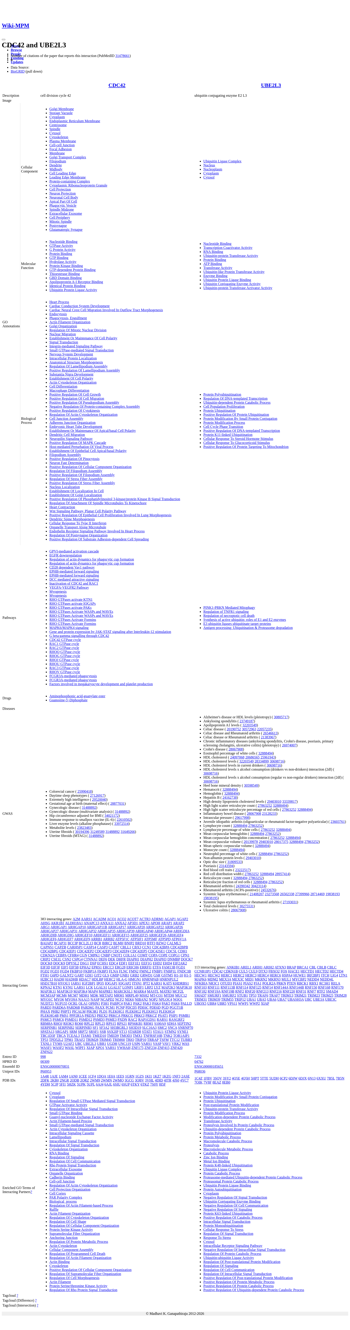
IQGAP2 (125, 983)
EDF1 (123, 963)
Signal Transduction (63, 342)
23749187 (247, 721)
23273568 (272, 894)
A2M (76, 919)
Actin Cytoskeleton (63, 1246)
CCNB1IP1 (202, 971)
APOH (155, 923)
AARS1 (86, 919)
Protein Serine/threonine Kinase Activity (78, 1286)
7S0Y (154, 1084)
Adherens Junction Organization (72, 422)
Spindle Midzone (61, 209)
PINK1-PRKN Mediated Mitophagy (229, 607)
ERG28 (120, 967)
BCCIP (73, 943)
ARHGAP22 (155, 927)
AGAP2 (182, 919)
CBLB (321, 967)
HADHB (71, 979)
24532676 (268, 890)
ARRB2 (109, 939)
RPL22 (89, 1023)
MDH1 (84, 995)
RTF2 (321, 991)
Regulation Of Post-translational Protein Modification (241, 1262)
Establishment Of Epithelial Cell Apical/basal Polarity (88, 451)
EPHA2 (85, 967)
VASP (157, 1044)
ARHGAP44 (163, 931)
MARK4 (139, 991)
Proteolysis (211, 1145)
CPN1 (185, 955)
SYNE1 (182, 1032)
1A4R (44, 1076)
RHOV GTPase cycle (64, 672)
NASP (94, 999)
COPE (163, 955)
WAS (185, 1044)
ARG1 (45, 927)
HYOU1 (64, 983)
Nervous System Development (71, 354)
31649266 (128, 832)
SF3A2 (104, 1028)
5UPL (91, 1084)
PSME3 (111, 1019)
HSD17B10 (48, 983)
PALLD (186, 1003)
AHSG (45, 923)
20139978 (251, 842)
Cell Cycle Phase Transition (223, 427)
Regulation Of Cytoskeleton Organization (79, 1217)
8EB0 (226, 1082)
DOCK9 (59, 963)
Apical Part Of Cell (63, 201)
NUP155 (61, 1003)
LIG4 (334, 975)
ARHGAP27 (49, 931)
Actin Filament (60, 1282)
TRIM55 (227, 999)
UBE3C (331, 999)
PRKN (281, 983)
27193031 (290, 902)
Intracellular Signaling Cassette (71, 1133)
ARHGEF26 (158, 935)
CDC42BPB (179, 947)
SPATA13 (47, 1032)
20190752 (234, 729)
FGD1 (180, 967)
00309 (44, 1061)
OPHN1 (94, 1003)
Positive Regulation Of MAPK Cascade (77, 443)
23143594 (226, 866)
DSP (93, 963)
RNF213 (262, 991)
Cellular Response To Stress (223, 1229)
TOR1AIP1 (181, 1036)
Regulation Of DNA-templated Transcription (235, 398)
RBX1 (313, 983)
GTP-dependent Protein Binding (72, 270)
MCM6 (61, 995)
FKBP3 (102, 971)
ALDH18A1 (74, 923)
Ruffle (53, 1209)
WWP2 (254, 1003)
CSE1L (56, 959)
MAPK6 (200, 979)
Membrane (57, 153)
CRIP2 (45, 959)
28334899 (261, 761)
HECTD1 (307, 971)
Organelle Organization (66, 1173)
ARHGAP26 (174, 927)
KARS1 (156, 983)
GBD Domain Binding (65, 278)
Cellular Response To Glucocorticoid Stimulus (236, 443)
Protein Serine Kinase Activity (71, 1229)
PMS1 (64, 1015)
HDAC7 (85, 979)
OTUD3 (226, 983)
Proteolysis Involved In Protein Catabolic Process (238, 1125)
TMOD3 (126, 1036)
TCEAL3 (73, 1036)
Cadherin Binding (62, 1177)
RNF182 (200, 991)
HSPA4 (287, 975)
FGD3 (54, 971)
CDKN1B (231, 971)
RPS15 (111, 1023)
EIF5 (64, 967)
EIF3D (45, 967)
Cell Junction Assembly (66, 418)
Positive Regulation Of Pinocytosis (74, 459)
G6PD (54, 975)
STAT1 (147, 1032)
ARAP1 (166, 923)
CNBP (105, 955)
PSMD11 (71, 1019)
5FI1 (62, 1084)
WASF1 (46, 1048)
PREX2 (102, 1015)
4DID (159, 1080)
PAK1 (128, 1003)
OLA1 (83, 1003)
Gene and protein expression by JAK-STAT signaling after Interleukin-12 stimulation (110, 632)
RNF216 (275, 991)
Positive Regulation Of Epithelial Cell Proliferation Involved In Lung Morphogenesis (110, 515)
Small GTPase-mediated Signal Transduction (81, 350)
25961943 (267, 757)
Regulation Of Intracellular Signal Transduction (83, 1109)
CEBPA (61, 955)
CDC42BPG (49, 951)
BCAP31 (60, 943)
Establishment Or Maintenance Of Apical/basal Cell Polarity (92, 431)
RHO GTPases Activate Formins (72, 620)
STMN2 (170, 1032)
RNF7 (311, 991)
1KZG (166, 1076)
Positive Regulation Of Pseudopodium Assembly (84, 402)
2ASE (185, 1076)
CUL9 (253, 971)
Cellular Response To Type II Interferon (77, 523)
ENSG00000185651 (208, 1066)
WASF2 (58, 1048)
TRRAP (152, 1040)
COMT (143, 955)
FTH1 (44, 975)
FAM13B (168, 967)
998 (43, 1057)
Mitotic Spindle (60, 221)
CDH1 (182, 951)
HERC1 (226, 975)
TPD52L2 (56, 1040)
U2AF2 (68, 1044)
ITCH (325, 975)
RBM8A (46, 1023)
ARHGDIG (65, 935)
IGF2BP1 (89, 983)
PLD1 (103, 1011)
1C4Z (198, 1078)
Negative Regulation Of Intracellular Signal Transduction (244, 1250)
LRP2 (149, 987)
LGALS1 (100, 987)
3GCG (129, 1080)
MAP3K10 (184, 987)
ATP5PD (164, 939)
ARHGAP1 (58, 927)
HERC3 (251, 975)
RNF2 (239, 991)
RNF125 (255, 987)
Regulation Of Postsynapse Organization (78, 535)
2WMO (118, 1080)
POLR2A (269, 983)
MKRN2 (261, 979)
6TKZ (144, 1084)
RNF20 (250, 991)
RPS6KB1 (135, 1023)
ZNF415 (163, 1048)
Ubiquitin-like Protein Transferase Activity (234, 272)
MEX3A (225, 979)
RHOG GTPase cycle (64, 656)
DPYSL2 (72, 963)
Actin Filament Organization (69, 322)
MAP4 (93, 991)
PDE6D (155, 1007)
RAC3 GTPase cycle (64, 668)
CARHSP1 (75, 947)
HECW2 (214, 975)
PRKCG (127, 1015)
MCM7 (73, 995)
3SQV (217, 1078)
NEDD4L (327, 979)
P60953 (45, 1071)
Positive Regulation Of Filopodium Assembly (82, 475)
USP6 (136, 1044)
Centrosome (58, 125)
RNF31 (301, 991)
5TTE (264, 1078)
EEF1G (146, 963)
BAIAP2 (46, 943)
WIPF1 (80, 1048)
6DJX (302, 1078)
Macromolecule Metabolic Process (228, 1149)
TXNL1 (46, 1044)
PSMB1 (184, 1015)
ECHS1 (102, 963)
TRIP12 (240, 999)
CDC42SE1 (156, 951)
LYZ (157, 987)
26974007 (289, 745)
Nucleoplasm (212, 169)
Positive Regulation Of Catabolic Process (232, 1217)
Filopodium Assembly (65, 455)
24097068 (237, 757)
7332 (198, 1057)
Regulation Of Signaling (66, 1157)
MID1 (249, 979)
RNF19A (214, 991)
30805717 (281, 717)
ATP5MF (150, 939)
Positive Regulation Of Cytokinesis (74, 410)
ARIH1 (257, 967)
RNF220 (289, 991)
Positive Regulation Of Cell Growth (75, 394)
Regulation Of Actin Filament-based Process (81, 1205)
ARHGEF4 (175, 935)
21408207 (257, 894)
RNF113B (228, 987)
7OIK (198, 1082)
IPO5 (100, 983)
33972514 (121, 824)
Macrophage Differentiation (69, 390)
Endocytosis (58, 314)
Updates (17, 62)
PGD (165, 1007)
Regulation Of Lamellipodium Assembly (78, 366)
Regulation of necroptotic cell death (228, 616)
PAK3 (147, 1003)
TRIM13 (287, 995)
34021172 (111, 815)
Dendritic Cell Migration (67, 435)
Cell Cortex (57, 1193)
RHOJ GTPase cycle (64, 660)
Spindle (54, 129)
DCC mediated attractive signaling (74, 579)
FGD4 (64, 971)
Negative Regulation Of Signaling (227, 1209)
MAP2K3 (168, 987)
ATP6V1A (178, 939)
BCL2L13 (86, 943)
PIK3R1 (92, 1011)
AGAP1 (170, 919)
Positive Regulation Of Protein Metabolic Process (239, 1282)
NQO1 (178, 999)
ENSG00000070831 (54, 1066)
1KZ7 (157, 1076)
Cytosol (54, 133)
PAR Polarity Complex (65, 1197)
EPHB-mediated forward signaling (74, 571)
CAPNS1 (47, 947)
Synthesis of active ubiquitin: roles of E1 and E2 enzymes (244, 620)
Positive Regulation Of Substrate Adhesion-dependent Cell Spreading (99, 539)
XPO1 (100, 1048)
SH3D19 (135, 1028)
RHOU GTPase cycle (64, 664)
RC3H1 (324, 983)
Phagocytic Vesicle (62, 205)
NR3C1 (213, 983)
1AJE (54, 1076)
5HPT (255, 1078)
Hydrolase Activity (62, 262)
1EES (120, 1076)
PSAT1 (163, 1015)
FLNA (113, 971)
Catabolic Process (216, 1153)
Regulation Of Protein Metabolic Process (78, 1242)
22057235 (264, 729)
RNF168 (324, 987)
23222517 (242, 870)
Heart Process (59, 302)
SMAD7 (200, 995)
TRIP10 (140, 1040)
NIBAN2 (141, 999)
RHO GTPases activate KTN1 (70, 599)
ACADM (99, 919)
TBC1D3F (48, 1036)
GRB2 (134, 975)
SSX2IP (112, 1032)
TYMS (57, 1044)
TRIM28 (92, 1040)
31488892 (89, 807)
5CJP (54, 1084)
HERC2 (109, 979)
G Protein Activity (62, 250)
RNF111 (214, 987)
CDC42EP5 (138, 951)
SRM (73, 1032)
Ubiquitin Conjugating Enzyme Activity (231, 284)
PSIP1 (173, 1015)
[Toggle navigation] (3, 39)
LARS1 (79, 987)
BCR (97, 943)
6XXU (321, 1078)
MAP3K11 (48, 991)
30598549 (251, 785)
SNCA (172, 1028)
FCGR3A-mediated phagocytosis (73, 676)
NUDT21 (47, 1003)
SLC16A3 (149, 1028)
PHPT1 (66, 1011)
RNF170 (337, 987)
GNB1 (124, 975)
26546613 (270, 733)
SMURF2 (229, 995)
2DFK (44, 1080)
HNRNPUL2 (169, 979)
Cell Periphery (59, 217)
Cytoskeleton (58, 137)
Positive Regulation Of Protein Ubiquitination (236, 414)
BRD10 (140, 943)
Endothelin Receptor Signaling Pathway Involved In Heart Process (97, 531)
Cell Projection (60, 189)
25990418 (84, 791)
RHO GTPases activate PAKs (70, 607)
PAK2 (137, 1003)
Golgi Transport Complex (67, 157)
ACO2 (121, 919)
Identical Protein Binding (67, 286)
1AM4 (63, 1076)
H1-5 (187, 975)
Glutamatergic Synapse (66, 229)
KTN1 (57, 987)
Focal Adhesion (60, 149)
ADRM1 (157, 919)
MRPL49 (132, 995)
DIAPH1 (133, 959)
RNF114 (242, 987)
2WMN (106, 1080)
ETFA (156, 967)
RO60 (79, 1023)
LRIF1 (139, 987)
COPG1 (174, 955)
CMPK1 (94, 955)
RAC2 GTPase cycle (64, 648)
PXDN (122, 1019)
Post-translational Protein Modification (231, 1105)
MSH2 (144, 995)
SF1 (95, 1028)
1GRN (129, 1076)
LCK (89, 987)
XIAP (90, 1048)
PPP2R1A (76, 1015)
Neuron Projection (62, 193)
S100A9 (160, 1023)
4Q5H (245, 1078)
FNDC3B (184, 971)
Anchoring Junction (63, 1238)
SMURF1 (214, 995)
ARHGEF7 (65, 939)
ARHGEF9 (82, 939)
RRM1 (148, 1023)
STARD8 (134, 1032)
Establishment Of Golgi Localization (75, 495)
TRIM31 (200, 999)
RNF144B (296, 987)
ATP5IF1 (136, 939)
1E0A (111, 1076)
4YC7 (184, 1080)
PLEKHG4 (167, 1011)
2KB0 (54, 1080)
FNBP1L (170, 971)
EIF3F (55, 967)
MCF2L (178, 991)
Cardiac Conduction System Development (79, 306)
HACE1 (294, 971)
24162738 (230, 797)
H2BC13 (46, 979)
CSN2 (66, 959)
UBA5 (261, 999)
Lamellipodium (60, 1137)
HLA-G (121, 979)
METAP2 (106, 995)
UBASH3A (296, 999)
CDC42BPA (160, 947)
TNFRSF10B (152, 1036)
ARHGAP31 (68, 931)
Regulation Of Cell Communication (74, 1161)
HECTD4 (336, 971)
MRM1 (119, 995)
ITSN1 (137, 983)
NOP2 (153, 999)
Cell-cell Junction (62, 145)
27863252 (265, 805)
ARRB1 (96, 939)
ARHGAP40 (144, 931)
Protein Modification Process (224, 422)
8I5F (162, 1084)
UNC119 (124, 1044)
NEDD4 (313, 979)
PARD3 (45, 1007)
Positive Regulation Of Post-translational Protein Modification (248, 1278)
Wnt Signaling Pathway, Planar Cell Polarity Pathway (87, 511)
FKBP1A (89, 971)
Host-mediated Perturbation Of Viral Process (81, 447)
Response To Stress (217, 1238)
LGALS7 (114, 987)
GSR (156, 975)
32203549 (249, 725)
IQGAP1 (111, 983)
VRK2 (176, 1044)
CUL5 (243, 971)
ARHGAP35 (106, 931)
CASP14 (90, 947)
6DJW (293, 1078)
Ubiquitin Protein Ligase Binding (227, 280)
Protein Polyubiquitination (222, 394)
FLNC (123, 971)
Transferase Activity (217, 268)
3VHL (149, 1080)
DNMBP (173, 959)
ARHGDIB (48, 935)
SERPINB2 (66, 1028)
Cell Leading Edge (62, 173)
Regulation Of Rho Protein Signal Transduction (83, 1290)
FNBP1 (157, 971)
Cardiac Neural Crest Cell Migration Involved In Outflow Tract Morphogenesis (106, 310)
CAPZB (60, 947)
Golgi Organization (63, 326)
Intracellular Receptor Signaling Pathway (232, 1246)
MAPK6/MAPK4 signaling (69, 628)
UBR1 (101, 1044)
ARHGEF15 (120, 935)
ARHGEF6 (48, 939)
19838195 (210, 898)
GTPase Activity (61, 246)
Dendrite (55, 165)
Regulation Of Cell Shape (67, 1221)
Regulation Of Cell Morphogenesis (74, 1278)
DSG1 (84, 963)
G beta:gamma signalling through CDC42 (79, 636)
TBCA (61, 1036)
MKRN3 (274, 979)
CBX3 (136, 947)
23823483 (84, 828)
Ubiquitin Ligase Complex (222, 161)
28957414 (282, 874)
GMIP (114, 975)
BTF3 (151, 943)
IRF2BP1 (313, 975)
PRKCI (139, 1015)
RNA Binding (213, 252)
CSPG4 (77, 959)
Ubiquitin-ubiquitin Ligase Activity (228, 1258)
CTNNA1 (90, 959)
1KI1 (148, 1076)
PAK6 (175, 1003)
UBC (78, 1044)
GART (79, 975)
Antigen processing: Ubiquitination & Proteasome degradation (248, 628)
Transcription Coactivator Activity (227, 248)
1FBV (208, 1078)
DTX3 (263, 971)
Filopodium (57, 161)
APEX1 (144, 923)
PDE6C (143, 1007)
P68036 (199, 1071)
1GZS (139, 1076)
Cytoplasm (57, 117)
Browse (16, 50)
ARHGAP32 (87, 931)
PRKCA (114, 1015)
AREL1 (246, 967)
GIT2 (98, 975)
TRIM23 (314, 995)
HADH (59, 979)
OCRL (73, 1003)
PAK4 (156, 1003)
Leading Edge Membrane (67, 177)
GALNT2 (66, 975)
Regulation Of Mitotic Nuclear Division (77, 330)
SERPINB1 (48, 1028)
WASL (69, 1048)
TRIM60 (118, 1040)
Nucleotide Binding (63, 242)
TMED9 (113, 1036)
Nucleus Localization (64, 487)
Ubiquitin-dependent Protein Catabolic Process (237, 402)
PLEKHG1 (116, 1011)
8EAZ (216, 1082)
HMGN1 (134, 979)
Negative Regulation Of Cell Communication (235, 1205)
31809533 (234, 862)
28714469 (317, 894)
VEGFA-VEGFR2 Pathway (69, 587)
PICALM (78, 1011)
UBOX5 (200, 1003)
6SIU (117, 1084)
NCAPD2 (107, 999)
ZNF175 (137, 1048)
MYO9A (71, 999)
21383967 (268, 737)
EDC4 (113, 963)
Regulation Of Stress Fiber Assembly (75, 479)
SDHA (171, 1023)
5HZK (71, 1084)
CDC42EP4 (120, 951)
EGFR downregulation (65, 555)
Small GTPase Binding (65, 1113)
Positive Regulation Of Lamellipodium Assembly (84, 370)
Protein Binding (60, 254)
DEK (111, 959)
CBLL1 (125, 947)
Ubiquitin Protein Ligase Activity (73, 290)
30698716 (277, 761)
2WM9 (95, 1080)
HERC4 (263, 975)
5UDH (274, 1078)
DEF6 (103, 959)
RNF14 (267, 987)
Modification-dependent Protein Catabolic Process (239, 1117)
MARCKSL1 (123, 991)
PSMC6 (58, 1019)
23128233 (269, 813)
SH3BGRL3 (119, 1028)
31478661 (122, 56)
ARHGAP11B (97, 927)
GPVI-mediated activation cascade (74, 551)
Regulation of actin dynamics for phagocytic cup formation (91, 559)
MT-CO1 (156, 995)
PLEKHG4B (49, 1015)
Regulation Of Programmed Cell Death (77, 1254)
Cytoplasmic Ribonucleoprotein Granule (78, 185)
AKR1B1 (57, 923)
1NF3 (176, 1076)
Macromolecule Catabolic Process (227, 1141)
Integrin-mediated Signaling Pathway (76, 346)
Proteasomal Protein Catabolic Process (231, 1181)
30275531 (247, 906)
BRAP (291, 967)
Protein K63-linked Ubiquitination (227, 1213)
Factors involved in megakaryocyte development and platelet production (101, 684)
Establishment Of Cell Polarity (71, 378)
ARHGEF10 (83, 935)
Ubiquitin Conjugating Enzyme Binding (231, 1201)
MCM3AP (47, 995)
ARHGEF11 (102, 935)
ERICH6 (132, 967)
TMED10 (99, 1036)
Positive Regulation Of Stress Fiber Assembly (82, 483)
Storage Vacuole (61, 113)
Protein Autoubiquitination (222, 1189)
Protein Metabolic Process (222, 1137)
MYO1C (46, 999)
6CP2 (284, 1078)
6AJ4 (100, 1084)
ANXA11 (107, 923)
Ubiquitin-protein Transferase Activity (230, 256)
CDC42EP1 (67, 951)
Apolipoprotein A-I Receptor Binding (76, 282)
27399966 (302, 894)
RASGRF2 (176, 1019)
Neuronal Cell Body (63, 197)
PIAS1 (237, 983)
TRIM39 (214, 999)
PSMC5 (46, 1019)
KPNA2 (46, 987)
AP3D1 (132, 923)
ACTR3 (144, 919)
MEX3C (238, 979)
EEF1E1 (134, 963)
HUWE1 (299, 975)
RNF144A (281, 987)
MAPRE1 (106, 991)
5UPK (81, 1084)
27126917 (97, 795)
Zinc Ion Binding (215, 1157)
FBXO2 (274, 971)
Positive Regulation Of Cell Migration (76, 398)
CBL (312, 967)
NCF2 (119, 999)
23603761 (338, 822)
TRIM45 (105, 1040)
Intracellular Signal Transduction (72, 1141)
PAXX (100, 1007)
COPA (153, 955)
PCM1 (110, 1007)
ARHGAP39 (125, 931)
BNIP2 (129, 943)
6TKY (135, 1084)
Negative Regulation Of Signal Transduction (235, 1197)
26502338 (287, 894)
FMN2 (134, 971)
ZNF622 (46, 1052)
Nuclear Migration (62, 334)
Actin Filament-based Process (70, 1121)
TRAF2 (79, 1040)
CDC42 (116, 85)
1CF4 (92, 1076)
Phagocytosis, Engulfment (68, 318)
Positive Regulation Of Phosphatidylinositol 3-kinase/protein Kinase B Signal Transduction (114, 499)
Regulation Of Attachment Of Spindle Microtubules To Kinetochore (97, 503)
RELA (335, 983)
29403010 (274, 801)
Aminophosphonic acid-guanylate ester (77, 696)
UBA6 (271, 999)
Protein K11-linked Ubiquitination (227, 435)
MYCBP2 (299, 979)
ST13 (123, 1032)
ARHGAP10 (77, 927)
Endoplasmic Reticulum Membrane (74, 121)
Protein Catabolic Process (221, 1173)
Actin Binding (59, 1262)
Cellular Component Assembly (71, 1250)
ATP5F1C (122, 939)
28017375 (281, 842)
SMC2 (162, 1028)
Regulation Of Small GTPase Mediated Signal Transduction (92, 1101)
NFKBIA (201, 983)
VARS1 (146, 1044)
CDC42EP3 (103, 951)
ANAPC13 (91, 923)
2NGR (64, 1080)
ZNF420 (176, 1048)
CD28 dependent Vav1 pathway (72, 567)
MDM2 (212, 979)
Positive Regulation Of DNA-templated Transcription (241, 431)
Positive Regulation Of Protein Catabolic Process (238, 1286)
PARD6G (87, 1007)
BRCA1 (302, 967)
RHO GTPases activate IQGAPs (72, 603)
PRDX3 (90, 1015)
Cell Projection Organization (69, 1189)
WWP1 (243, 1003)
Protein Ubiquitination (219, 410)
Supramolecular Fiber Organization (74, 1233)
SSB (103, 1032)
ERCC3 (108, 967)
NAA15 (84, 999)
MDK (94, 995)
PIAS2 (248, 983)
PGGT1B (176, 1007)
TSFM (164, 1040)
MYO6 (59, 999)
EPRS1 (97, 967)
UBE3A (318, 999)
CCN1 (146, 947)
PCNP (120, 1007)
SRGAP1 (62, 1032)
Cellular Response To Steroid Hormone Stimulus (238, 439)
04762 (198, 1061)
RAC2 (132, 1019)
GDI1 (89, 975)
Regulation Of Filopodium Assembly (75, 471)
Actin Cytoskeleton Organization (72, 382)
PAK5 (166, 1003)
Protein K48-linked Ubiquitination (227, 1165)
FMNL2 (145, 971)
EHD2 (157, 963)
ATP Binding (212, 264)
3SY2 (227, 1078)
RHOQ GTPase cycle (64, 652)
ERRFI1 (146, 967)
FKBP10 (76, 971)
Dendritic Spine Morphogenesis (72, 519)
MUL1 (286, 979)
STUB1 (242, 995)
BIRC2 (107, 943)
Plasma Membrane (62, 141)
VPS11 (232, 1003)
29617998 (242, 817)
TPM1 (68, 1040)
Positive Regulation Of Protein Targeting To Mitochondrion (246, 447)
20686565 (252, 757)
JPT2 (146, 983)
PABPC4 (116, 1003)
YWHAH (123, 1048)
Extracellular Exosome (65, 213)
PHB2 (55, 1011)
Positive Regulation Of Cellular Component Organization (90, 467)
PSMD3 (99, 1019)
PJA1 (257, 983)
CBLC (332, 967)
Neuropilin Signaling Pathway (71, 439)
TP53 (44, 1040)
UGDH (112, 1044)
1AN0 (73, 1076)
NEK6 (129, 999)
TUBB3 (186, 1040)
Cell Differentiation (63, 386)
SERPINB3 (83, 1028)
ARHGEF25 (139, 935)
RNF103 (200, 987)
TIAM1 (86, 1036)
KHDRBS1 (181, 983)
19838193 (332, 894)
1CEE (83, 1076)
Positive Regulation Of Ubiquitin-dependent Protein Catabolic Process (253, 1290)
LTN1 (343, 975)
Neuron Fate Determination (69, 463)
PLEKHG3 (150, 1011)
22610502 (124, 820)
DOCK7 (187, 959)
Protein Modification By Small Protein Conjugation (240, 418)
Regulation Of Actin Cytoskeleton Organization (83, 414)
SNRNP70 (185, 1028)
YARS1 (110, 1048)
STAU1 (158, 1032)
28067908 (236, 749)
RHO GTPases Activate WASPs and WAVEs (81, 612)
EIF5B (74, 967)
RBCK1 (302, 983)
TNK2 (167, 1036)
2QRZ (84, 1080)
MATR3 (165, 991)
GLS (105, 975)
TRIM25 (327, 995)
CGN (83, 955)
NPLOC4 (165, 999)
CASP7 (114, 947)
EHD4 (167, 963)
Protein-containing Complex (69, 181)
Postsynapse (58, 225)
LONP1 (127, 987)
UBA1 (251, 999)
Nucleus (209, 165)
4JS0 (175, 1080)
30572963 (249, 729)
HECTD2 (322, 971)
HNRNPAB (150, 979)
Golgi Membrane (61, 109)
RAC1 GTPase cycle (64, 644)
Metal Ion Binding (216, 1161)
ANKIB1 (233, 967)
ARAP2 (178, 923)
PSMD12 (85, 1019)
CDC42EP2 (85, 951)
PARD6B (73, 1007)
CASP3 (102, 947)
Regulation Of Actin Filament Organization (80, 1258)
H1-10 (178, 975)
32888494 (265, 753)
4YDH (45, 1084)
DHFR (121, 959)
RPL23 (100, 1023)
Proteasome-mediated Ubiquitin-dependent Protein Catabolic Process (252, 1177)
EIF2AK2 (180, 963)
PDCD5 (131, 1007)
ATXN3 (280, 967)
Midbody (55, 169)
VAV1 (166, 1044)
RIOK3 (68, 1023)
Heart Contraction (62, 507)
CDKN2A (47, 955)
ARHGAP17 (117, 927)
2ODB (74, 1080)
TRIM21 (300, 995)
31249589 (97, 832)
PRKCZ (151, 1015)
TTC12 (174, 1040)
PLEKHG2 (133, 1011)
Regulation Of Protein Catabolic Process (232, 1254)
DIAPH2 (146, 959)
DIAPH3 (160, 959)
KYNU (68, 987)
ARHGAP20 (136, 927)
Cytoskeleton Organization (68, 1149)
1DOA (101, 1076)
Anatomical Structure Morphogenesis (76, 362)
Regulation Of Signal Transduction (74, 1145)
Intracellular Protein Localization (73, 358)
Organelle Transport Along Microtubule (77, 527)
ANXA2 (121, 923)
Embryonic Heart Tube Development (75, 427)
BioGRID (18, 71)
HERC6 (275, 975)
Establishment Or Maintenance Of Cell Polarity (83, 338)
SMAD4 (332, 991)
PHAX (45, 1011)
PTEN (291, 983)
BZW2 (161, 943)
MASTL (153, 991)
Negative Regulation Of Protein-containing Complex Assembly (94, 406)
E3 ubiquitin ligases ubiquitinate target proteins (237, 624)
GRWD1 (146, 975)
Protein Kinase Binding (66, 266)
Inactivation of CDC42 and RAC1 (73, 583)
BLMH (118, 943)
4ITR (167, 1080)
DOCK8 (46, 963)
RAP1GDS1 (147, 1019)
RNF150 (311, 987)
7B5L (331, 1078)
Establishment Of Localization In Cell (76, 491)
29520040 (99, 799)
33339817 (289, 801)
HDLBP (97, 979)
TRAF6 (262, 995)
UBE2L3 (271, 85)
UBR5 (221, 1003)
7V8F (208, 1082)
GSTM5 (167, 975)
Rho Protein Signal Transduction (72, 1165)
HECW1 (200, 975)
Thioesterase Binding (64, 274)
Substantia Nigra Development (71, 374)
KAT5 (167, 983)
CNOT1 (117, 955)
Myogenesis (58, 591)
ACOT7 (133, 919)
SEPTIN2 (184, 1023)
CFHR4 (73, 955)
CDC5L (171, 951)
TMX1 (138, 1036)
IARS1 (76, 983)
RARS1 (162, 1019)
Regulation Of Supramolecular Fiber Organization (85, 1274)
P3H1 (105, 1003)
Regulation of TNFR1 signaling (226, 612)
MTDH (169, 995)
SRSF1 (94, 1032)
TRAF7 (274, 995)
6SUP (125, 1084)
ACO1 (111, 919)
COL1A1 (130, 955)
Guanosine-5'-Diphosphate (68, 700)
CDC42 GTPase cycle (65, 640)
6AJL (108, 1084)
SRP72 (83, 1032)
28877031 (117, 803)
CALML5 (174, 943)
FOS (284, 971)
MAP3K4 (80, 991)
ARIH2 (268, 967)
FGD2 (44, 971)
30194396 (82, 832)
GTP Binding (58, 258)
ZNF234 (150, 1048)
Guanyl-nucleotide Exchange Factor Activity (81, 1117)
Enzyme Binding (215, 276)
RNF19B (227, 991)
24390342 (243, 886)
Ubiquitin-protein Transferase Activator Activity (237, 288)
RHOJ (57, 1023)
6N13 (312, 1078)
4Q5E (236, 1078)
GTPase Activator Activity (68, 1105)
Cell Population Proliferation (224, 406)
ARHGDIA (181, 931)
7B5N (340, 1078)
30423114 (258, 886)
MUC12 (181, 995)
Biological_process (63, 1201)
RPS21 (122, 1023)
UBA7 (282, 999)
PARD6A (59, 1007)
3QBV (139, 1080)
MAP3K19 (65, 991)
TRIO (130, 1040)
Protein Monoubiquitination (223, 1225)
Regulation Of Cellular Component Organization (84, 1225)
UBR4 (211, 1003)
